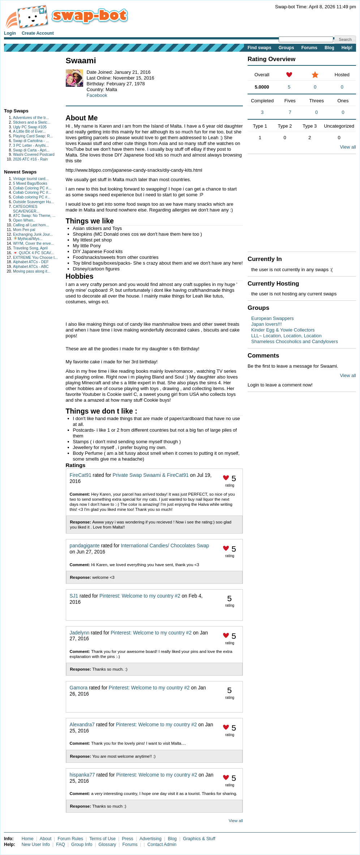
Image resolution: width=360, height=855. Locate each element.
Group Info (81, 844)
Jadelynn (80, 633)
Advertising (151, 838)
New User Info (36, 844)
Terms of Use (102, 838)
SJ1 (74, 596)
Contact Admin (161, 844)
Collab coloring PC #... (31, 197)
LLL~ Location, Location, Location (286, 335)
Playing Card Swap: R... (33, 136)
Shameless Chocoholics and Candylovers (294, 341)
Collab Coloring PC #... (32, 188)
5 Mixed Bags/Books (30, 183)
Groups (286, 47)
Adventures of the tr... (31, 118)
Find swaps (259, 47)
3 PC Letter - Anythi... (31, 146)
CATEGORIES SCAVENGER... (26, 209)
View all (236, 820)
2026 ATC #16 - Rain (30, 159)
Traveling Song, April (30, 248)
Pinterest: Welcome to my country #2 (139, 596)
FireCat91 (80, 475)
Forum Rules (70, 838)
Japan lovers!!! (266, 324)
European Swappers (272, 318)
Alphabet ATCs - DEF (31, 262)
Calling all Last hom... (31, 225)
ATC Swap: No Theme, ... (34, 216)
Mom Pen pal (24, 230)
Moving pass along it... (31, 271)
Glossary (107, 844)
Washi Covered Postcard (34, 155)
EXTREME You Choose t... (35, 258)
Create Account (38, 33)
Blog (329, 47)
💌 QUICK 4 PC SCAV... (33, 253)
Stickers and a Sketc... (31, 122)
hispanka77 (82, 775)
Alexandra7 (82, 724)
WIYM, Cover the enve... (33, 243)
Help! (347, 47)
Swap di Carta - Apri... (31, 150)
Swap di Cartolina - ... (31, 141)
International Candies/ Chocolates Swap (165, 545)
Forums (309, 47)
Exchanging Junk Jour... (33, 234)
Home (28, 838)
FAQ (60, 844)
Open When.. (24, 220)
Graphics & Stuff (199, 838)
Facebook (97, 95)
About (45, 838)
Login (10, 33)
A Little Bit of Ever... (29, 131)
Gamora (79, 688)
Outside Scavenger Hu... (33, 202)
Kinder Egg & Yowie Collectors (283, 330)
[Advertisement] (26, 78)
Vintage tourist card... (30, 179)
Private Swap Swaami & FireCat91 (151, 475)
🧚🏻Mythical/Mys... (28, 239)
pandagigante (85, 545)
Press (127, 838)
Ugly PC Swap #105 (30, 127)
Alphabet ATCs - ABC (31, 267)
